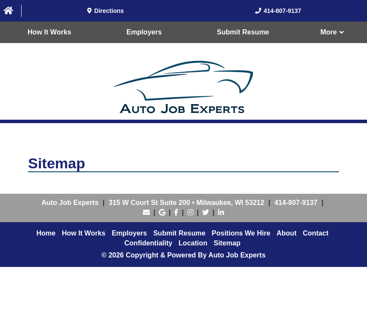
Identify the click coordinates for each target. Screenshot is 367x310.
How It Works (49, 32)
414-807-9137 (296, 202)
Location (193, 243)
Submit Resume (243, 32)
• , (186, 202)
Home (45, 233)
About (287, 233)
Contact (316, 233)
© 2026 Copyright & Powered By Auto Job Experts (183, 255)
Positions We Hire (241, 233)
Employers (144, 32)
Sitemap (227, 243)
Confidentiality (148, 243)
